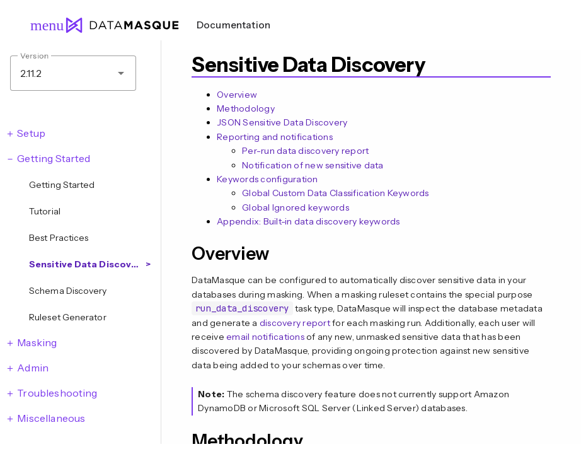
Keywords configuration (267, 179)
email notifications (265, 336)
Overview (237, 94)
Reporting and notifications (275, 137)
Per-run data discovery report (305, 150)
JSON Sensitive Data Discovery (282, 122)
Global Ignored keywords (295, 207)
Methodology (246, 108)
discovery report (295, 323)
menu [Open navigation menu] (41, 25)
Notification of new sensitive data (313, 165)
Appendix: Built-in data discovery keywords (308, 221)
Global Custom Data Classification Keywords (335, 193)
